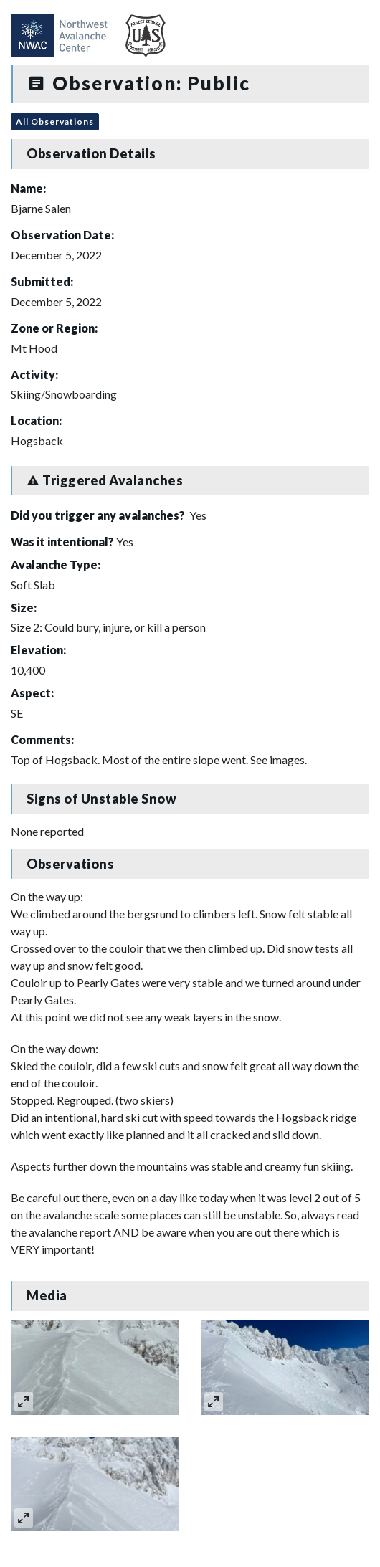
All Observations (55, 121)
